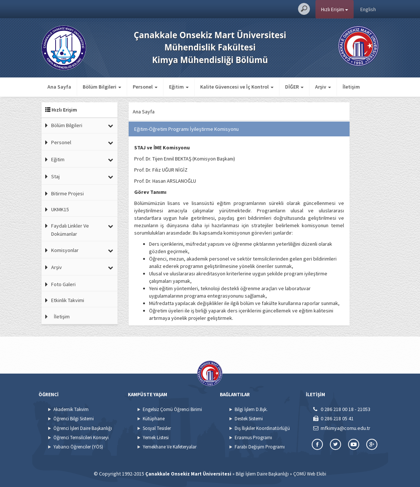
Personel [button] (145, 86)
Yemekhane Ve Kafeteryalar (169, 447)
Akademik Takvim (71, 409)
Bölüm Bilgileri (66, 125)
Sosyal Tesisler (157, 428)
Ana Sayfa (59, 86)
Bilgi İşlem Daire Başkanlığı (262, 474)
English (368, 9)
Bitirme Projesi (67, 193)
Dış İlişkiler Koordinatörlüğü (262, 428)
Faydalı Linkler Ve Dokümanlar (70, 229)
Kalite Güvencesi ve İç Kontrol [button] (237, 86)
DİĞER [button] (294, 86)
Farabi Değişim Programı (260, 447)
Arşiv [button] (323, 86)
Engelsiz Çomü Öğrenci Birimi (172, 409)
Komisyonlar (65, 250)
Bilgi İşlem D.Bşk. (251, 409)
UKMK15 (60, 209)
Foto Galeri (63, 284)
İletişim (351, 86)
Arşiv (56, 267)
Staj (55, 176)
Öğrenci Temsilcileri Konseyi (81, 437)
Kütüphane (154, 418)
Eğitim (58, 159)
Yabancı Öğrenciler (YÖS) (78, 447)
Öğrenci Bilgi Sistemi (73, 418)
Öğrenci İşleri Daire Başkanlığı (82, 428)
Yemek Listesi (156, 437)
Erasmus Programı (253, 437)
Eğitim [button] (179, 86)
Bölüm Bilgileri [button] (102, 86)
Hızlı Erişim (334, 9)
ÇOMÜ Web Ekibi (309, 474)
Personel (61, 142)
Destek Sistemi (249, 418)
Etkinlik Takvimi (67, 300)
